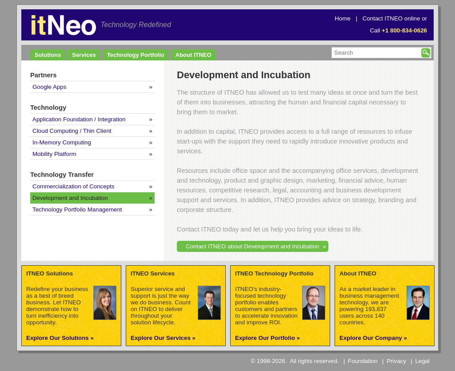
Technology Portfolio (135, 55)
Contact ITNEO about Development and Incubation (252, 246)
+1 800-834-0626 (404, 30)
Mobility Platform (54, 154)
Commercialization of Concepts (73, 186)
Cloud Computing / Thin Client (72, 131)
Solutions (48, 55)
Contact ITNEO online (391, 18)
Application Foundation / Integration (79, 119)
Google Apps (49, 87)
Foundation (363, 361)
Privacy (396, 361)
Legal (422, 361)
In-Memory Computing (61, 142)
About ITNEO (194, 55)
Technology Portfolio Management (77, 209)
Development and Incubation (70, 198)
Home (343, 18)
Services (84, 55)
